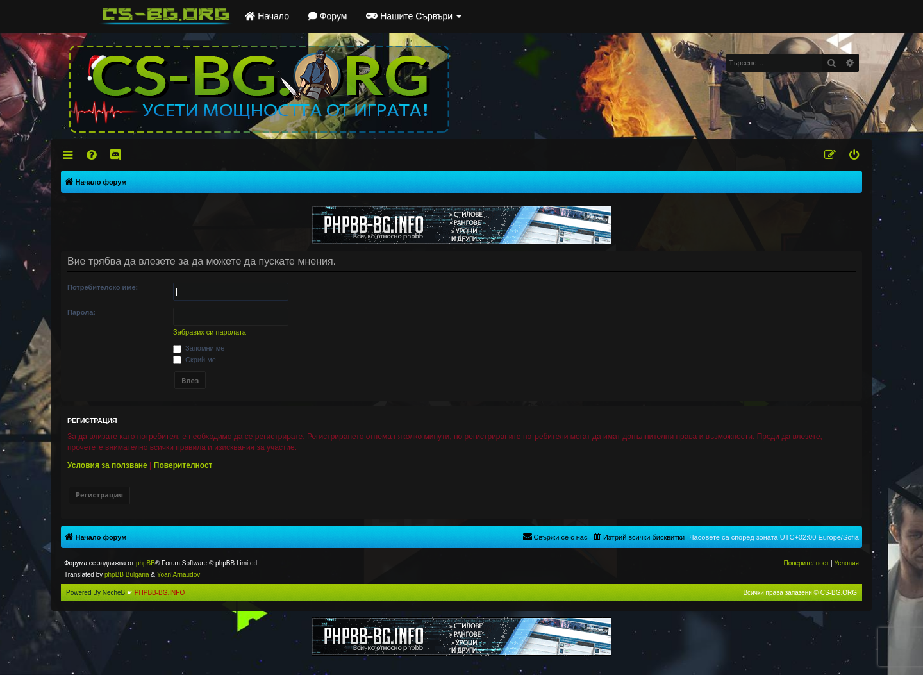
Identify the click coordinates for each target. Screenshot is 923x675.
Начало (267, 16)
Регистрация (99, 494)
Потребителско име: (102, 287)
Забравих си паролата (209, 332)
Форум (327, 16)
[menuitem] (92, 155)
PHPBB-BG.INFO (160, 592)
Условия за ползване (107, 465)
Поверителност (183, 465)
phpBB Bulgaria (126, 574)
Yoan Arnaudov (178, 574)
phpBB (145, 563)
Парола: (81, 312)
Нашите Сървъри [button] (414, 16)
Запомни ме (198, 348)
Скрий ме (194, 359)
